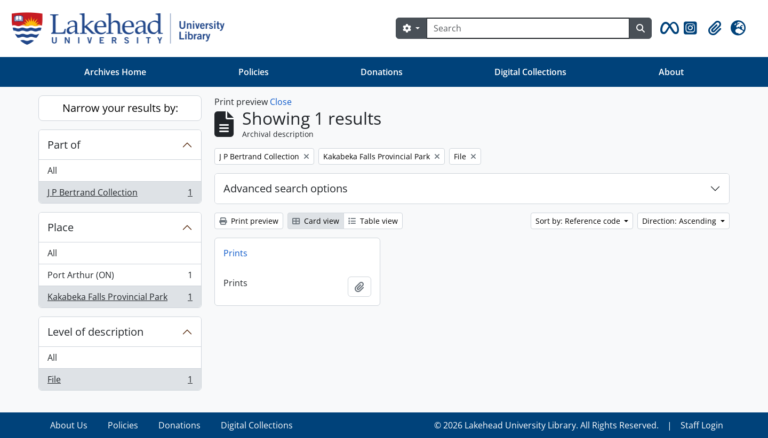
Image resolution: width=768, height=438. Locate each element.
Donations (382, 72)
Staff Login (702, 425)
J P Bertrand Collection (120, 194)
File (120, 381)
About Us (68, 425)
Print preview (248, 221)
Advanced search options (285, 188)
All (52, 170)
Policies (253, 72)
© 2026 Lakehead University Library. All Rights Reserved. (546, 425)
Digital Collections (530, 72)
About (671, 72)
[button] (667, 28)
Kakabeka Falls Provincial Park (120, 298)
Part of (64, 144)
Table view (373, 221)
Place (60, 227)
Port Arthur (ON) (120, 277)
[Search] (528, 28)
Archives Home (115, 72)
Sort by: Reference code (578, 221)
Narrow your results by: (120, 108)
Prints (235, 253)
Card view (315, 221)
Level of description (95, 332)
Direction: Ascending (680, 221)
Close (281, 102)
